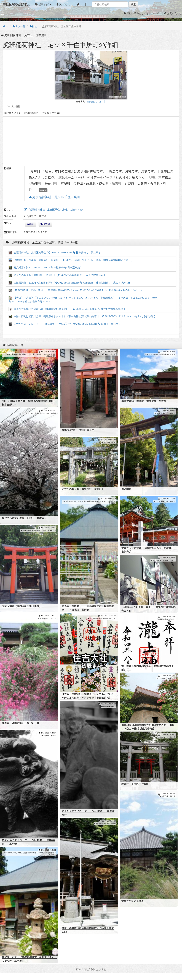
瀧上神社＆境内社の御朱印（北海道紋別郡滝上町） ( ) (67, 308)
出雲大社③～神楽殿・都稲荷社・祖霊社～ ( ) (70, 260)
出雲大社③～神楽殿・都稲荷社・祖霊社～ (145, 401)
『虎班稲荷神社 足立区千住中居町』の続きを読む (56, 209)
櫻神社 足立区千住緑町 (135, 783)
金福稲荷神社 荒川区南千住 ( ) (54, 252)
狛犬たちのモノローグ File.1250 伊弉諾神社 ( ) (64, 323)
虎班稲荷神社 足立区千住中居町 (55, 197)
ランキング (65, 4)
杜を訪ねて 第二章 (96, 101)
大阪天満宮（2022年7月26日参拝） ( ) (70, 282)
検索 (133, 4)
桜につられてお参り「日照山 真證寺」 (24, 518)
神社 (31, 224)
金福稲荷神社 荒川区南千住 (78, 430)
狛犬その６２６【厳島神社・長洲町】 (83, 489)
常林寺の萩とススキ (132, 901)
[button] (43, 4)
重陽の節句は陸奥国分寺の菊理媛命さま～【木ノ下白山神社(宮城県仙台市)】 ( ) (82, 316)
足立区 (46, 224)
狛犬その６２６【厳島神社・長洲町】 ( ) (57, 275)
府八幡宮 (126, 489)
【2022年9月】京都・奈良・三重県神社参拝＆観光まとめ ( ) (75, 290)
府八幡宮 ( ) (45, 267)
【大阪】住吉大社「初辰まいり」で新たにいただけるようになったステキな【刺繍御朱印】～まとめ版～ (88, 698)
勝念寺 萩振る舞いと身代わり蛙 (20, 723)
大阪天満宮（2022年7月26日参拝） (22, 606)
